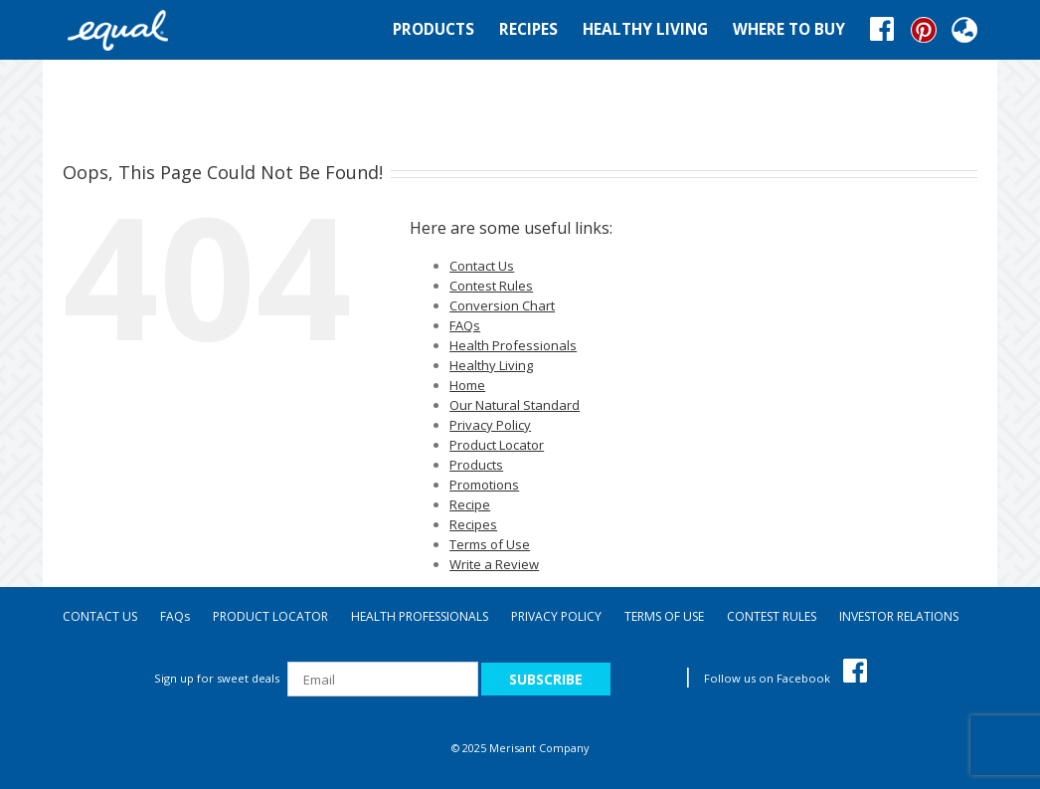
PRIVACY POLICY (556, 616)
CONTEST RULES (771, 616)
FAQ (175, 616)
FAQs (464, 325)
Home (467, 385)
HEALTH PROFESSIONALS (419, 616)
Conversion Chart (502, 305)
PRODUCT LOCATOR (270, 616)
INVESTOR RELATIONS (898, 616)
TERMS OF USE (664, 616)
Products (476, 465)
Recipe (469, 504)
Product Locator (496, 445)
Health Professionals (513, 345)
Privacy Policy (490, 425)
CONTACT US (100, 616)
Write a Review (494, 564)
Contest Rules (491, 286)
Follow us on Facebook (785, 678)
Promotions (484, 484)
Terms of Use (489, 544)
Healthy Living (491, 365)
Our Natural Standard (514, 405)
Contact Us (481, 266)
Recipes (473, 524)
